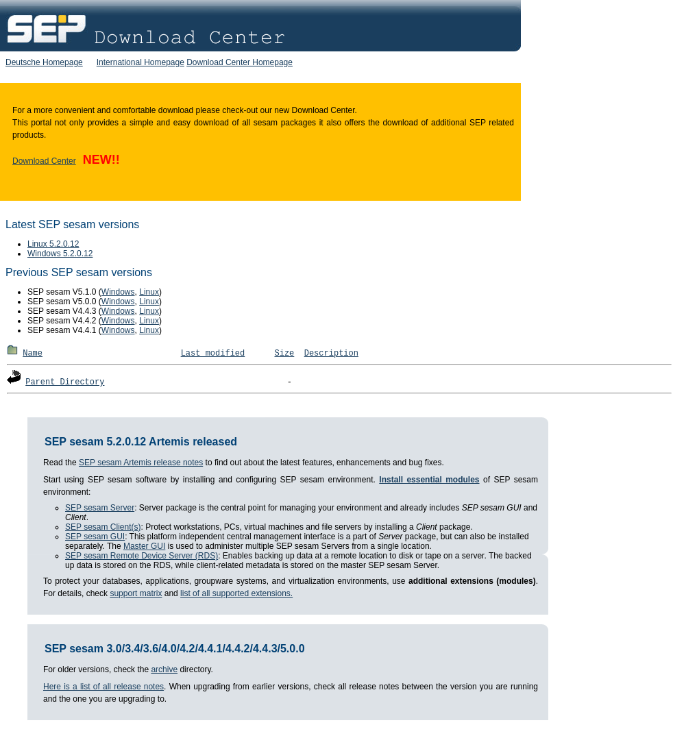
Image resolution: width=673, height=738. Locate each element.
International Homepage (140, 62)
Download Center (44, 161)
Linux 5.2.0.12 (53, 244)
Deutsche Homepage (44, 62)
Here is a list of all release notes (103, 686)
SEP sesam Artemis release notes (141, 462)
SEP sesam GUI (95, 536)
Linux (149, 292)
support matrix (136, 593)
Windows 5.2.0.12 (60, 253)
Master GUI (144, 546)
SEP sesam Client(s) (102, 527)
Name (32, 353)
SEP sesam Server (99, 508)
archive (164, 669)
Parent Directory (64, 382)
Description (331, 353)
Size (285, 353)
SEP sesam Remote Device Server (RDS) (141, 556)
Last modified (213, 353)
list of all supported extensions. (236, 593)
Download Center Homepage (239, 62)
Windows (118, 292)
